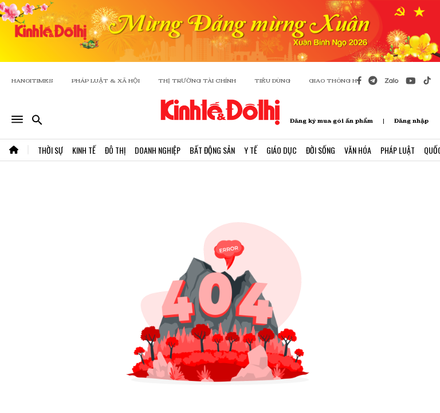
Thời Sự (50, 150)
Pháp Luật (397, 150)
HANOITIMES (32, 80)
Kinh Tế (84, 150)
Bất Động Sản (212, 150)
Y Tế (250, 150)
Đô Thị (115, 150)
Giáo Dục (281, 150)
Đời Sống (320, 150)
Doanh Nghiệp (157, 150)
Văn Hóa (357, 150)
